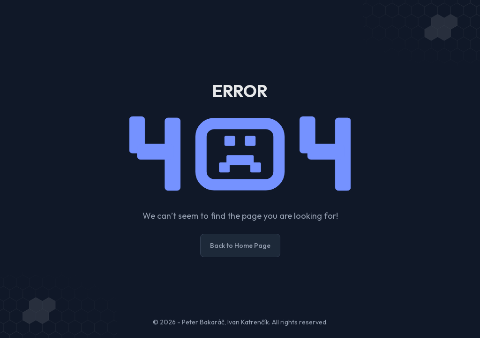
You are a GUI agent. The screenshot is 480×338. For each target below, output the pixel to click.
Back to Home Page (240, 245)
